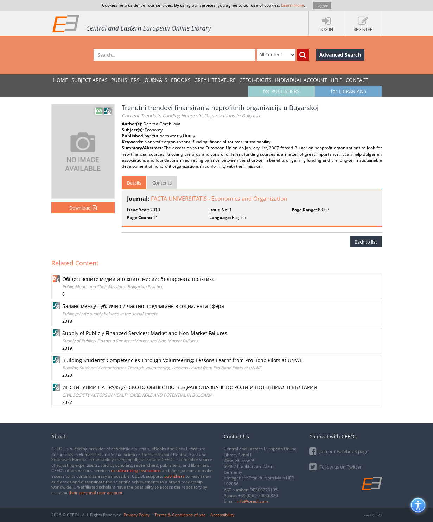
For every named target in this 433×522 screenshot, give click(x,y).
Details (134, 183)
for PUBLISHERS (281, 91)
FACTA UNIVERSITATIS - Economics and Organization (219, 198)
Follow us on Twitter (335, 466)
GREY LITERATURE (215, 80)
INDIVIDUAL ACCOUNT (301, 80)
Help (336, 80)
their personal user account (95, 493)
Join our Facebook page (338, 451)
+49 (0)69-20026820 (258, 495)
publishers (174, 476)
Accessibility (222, 515)
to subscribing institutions (136, 470)
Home (60, 80)
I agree (322, 5)
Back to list (366, 242)
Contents (162, 183)
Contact (357, 80)
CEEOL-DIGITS (255, 80)
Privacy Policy (136, 515)
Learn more (292, 5)
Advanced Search (340, 54)
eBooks (181, 80)
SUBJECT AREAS (89, 80)
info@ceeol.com (252, 501)
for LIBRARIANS (349, 91)
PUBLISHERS (125, 80)
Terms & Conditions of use (180, 515)
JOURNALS (155, 80)
